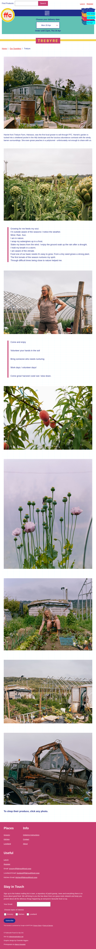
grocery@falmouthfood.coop (20, 869)
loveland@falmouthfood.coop (28, 873)
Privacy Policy (37, 925)
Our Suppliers (15, 49)
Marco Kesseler (20, 944)
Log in (82, 4)
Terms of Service (48, 925)
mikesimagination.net (16, 936)
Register (90, 4)
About (25, 844)
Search (43, 3)
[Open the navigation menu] (47, 12)
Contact (26, 839)
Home (4, 49)
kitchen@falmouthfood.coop (26, 877)
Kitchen (7, 839)
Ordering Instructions (31, 835)
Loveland (7, 844)
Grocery (7, 835)
